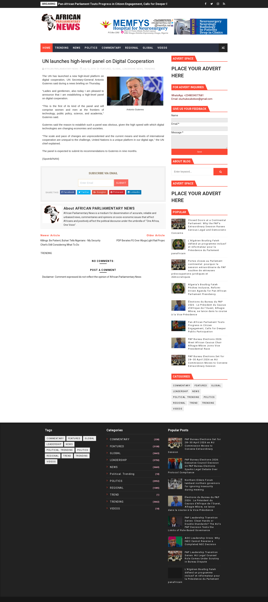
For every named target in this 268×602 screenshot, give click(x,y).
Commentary (111, 47)
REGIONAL (179, 403)
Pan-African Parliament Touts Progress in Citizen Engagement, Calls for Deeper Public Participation (125, 4)
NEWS (140, 68)
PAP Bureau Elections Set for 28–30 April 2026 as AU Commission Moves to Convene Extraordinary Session (194, 445)
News (76, 47)
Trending (62, 47)
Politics (91, 47)
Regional (131, 47)
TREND (194, 403)
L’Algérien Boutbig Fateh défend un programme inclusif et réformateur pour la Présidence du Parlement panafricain (198, 247)
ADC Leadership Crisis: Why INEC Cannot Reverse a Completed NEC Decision (202, 541)
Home (47, 47)
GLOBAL (116, 68)
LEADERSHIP (128, 68)
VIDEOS (177, 409)
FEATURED (105, 68)
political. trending (186, 397)
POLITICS (209, 397)
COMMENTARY (181, 385)
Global (148, 47)
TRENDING (149, 68)
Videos (162, 47)
